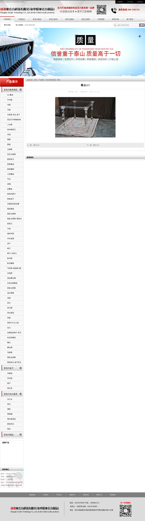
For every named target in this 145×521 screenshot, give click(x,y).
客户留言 (130, 19)
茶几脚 (9, 308)
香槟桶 (9, 414)
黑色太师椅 (11, 357)
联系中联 (115, 19)
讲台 (9, 404)
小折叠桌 (10, 174)
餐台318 (96, 145)
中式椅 (9, 100)
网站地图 (7, 25)
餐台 (9, 342)
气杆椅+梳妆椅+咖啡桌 (14, 270)
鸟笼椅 (9, 352)
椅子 (9, 248)
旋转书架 (10, 233)
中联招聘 (101, 19)
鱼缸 (9, 429)
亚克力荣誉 (85, 19)
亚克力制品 (37, 19)
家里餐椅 (10, 169)
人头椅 (9, 125)
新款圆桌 (10, 209)
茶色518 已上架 (13, 323)
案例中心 (72, 495)
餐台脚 (9, 347)
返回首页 (32, 495)
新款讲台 (10, 424)
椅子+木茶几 (12, 253)
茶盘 (9, 318)
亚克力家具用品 (10, 90)
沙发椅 (9, 273)
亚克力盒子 (9, 368)
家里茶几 (10, 159)
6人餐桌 (10, 95)
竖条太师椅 (11, 288)
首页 (35, 80)
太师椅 (9, 149)
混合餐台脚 (11, 278)
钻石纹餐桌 (11, 337)
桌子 (9, 243)
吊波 (9, 134)
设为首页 (130, 2)
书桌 (9, 110)
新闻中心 (99, 495)
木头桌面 (10, 238)
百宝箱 (9, 378)
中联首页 (7, 19)
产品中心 (59, 495)
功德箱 (9, 373)
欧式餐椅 (10, 263)
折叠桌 (9, 189)
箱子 (9, 383)
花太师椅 (10, 293)
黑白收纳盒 (11, 419)
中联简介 (21, 19)
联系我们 (140, 2)
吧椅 (9, 139)
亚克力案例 (69, 19)
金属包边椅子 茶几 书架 (14, 335)
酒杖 (9, 409)
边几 (9, 328)
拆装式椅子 (11, 194)
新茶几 (9, 224)
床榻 (9, 184)
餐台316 (36, 145)
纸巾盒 (9, 388)
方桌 (9, 229)
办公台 (9, 399)
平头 (9, 179)
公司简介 (46, 495)
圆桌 (9, 144)
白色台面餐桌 (12, 283)
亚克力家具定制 (30, 25)
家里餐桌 (10, 164)
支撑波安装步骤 (13, 204)
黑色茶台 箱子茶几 (14, 362)
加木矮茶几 (11, 129)
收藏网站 (120, 2)
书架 (9, 105)
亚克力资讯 (53, 19)
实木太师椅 (11, 154)
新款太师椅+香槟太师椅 (14, 221)
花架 (9, 298)
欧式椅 (9, 258)
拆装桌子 (10, 199)
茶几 (9, 303)
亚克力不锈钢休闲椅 (14, 122)
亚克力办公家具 (10, 394)
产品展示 (41, 80)
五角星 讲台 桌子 (13, 115)
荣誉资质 (86, 495)
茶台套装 (10, 313)
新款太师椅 (11, 214)
